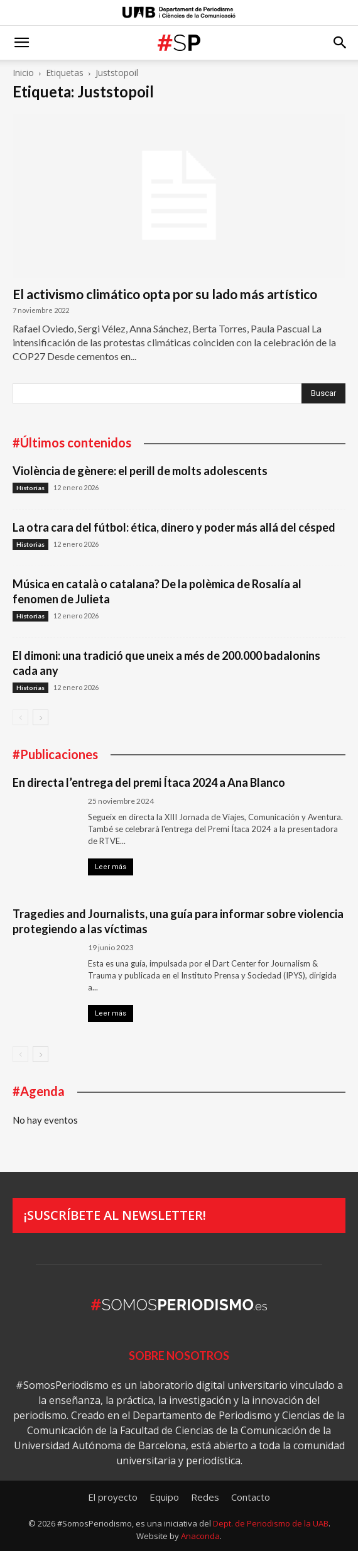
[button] (21, 43)
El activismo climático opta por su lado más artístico (165, 294)
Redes (205, 1497)
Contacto (250, 1497)
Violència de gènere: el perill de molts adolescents (140, 471)
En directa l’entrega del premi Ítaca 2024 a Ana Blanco (149, 782)
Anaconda (200, 1536)
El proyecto (113, 1497)
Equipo (164, 1497)
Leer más (110, 867)
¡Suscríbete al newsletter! (115, 1215)
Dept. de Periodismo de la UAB (270, 1523)
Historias (30, 487)
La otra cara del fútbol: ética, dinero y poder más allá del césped (174, 527)
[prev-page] (20, 717)
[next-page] (40, 717)
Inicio (23, 73)
